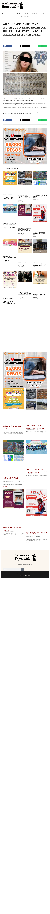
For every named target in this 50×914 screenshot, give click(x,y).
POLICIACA (18, 13)
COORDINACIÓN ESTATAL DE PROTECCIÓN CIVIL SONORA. (40, 196)
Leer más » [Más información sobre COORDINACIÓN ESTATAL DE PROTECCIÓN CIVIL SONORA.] (5, 486)
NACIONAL (45, 13)
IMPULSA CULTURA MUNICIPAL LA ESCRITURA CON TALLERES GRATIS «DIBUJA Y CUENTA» (9, 196)
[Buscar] (22, 569)
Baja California (7, 41)
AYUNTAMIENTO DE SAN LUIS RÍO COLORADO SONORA (39, 296)
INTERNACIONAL (25, 16)
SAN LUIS (11, 13)
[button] (7, 46)
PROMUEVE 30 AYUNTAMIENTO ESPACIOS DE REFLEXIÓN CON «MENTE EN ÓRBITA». (10, 258)
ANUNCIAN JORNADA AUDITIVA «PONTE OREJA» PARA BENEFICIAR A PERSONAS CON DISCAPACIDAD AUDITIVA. (9, 301)
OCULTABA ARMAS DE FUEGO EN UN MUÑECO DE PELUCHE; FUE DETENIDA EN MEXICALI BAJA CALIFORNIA (24, 295)
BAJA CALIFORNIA (35, 13)
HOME (3, 13)
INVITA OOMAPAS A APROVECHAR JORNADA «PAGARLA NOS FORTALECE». (24, 264)
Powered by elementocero (25, 575)
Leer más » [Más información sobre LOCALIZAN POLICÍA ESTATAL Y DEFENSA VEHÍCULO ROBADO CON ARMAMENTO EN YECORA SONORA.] (27, 436)
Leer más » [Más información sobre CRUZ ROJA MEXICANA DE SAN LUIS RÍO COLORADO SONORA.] (27, 542)
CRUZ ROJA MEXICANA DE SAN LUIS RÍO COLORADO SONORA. (39, 234)
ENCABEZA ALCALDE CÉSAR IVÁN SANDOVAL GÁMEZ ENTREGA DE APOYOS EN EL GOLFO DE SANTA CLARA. (9, 225)
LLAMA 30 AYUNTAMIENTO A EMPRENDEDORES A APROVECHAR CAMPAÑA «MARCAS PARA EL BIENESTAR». (25, 231)
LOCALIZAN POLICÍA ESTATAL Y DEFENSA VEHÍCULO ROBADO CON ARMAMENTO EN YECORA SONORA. (24, 198)
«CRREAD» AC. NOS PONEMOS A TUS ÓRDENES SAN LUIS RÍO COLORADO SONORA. (39, 264)
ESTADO (26, 13)
